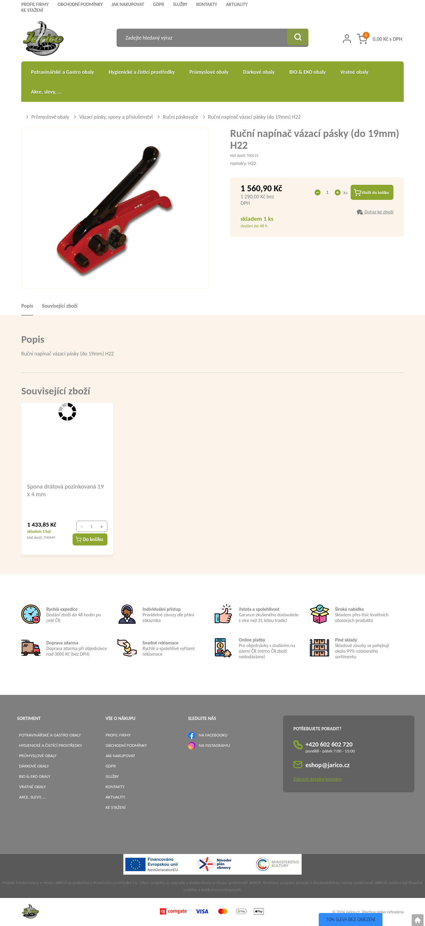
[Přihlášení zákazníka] (347, 39)
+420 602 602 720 (329, 744)
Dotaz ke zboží (378, 213)
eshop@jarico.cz (327, 765)
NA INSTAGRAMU (214, 745)
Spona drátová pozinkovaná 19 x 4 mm (65, 490)
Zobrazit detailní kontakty (317, 779)
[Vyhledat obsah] (296, 38)
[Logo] (43, 39)
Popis (27, 306)
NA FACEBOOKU (213, 735)
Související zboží (59, 306)
